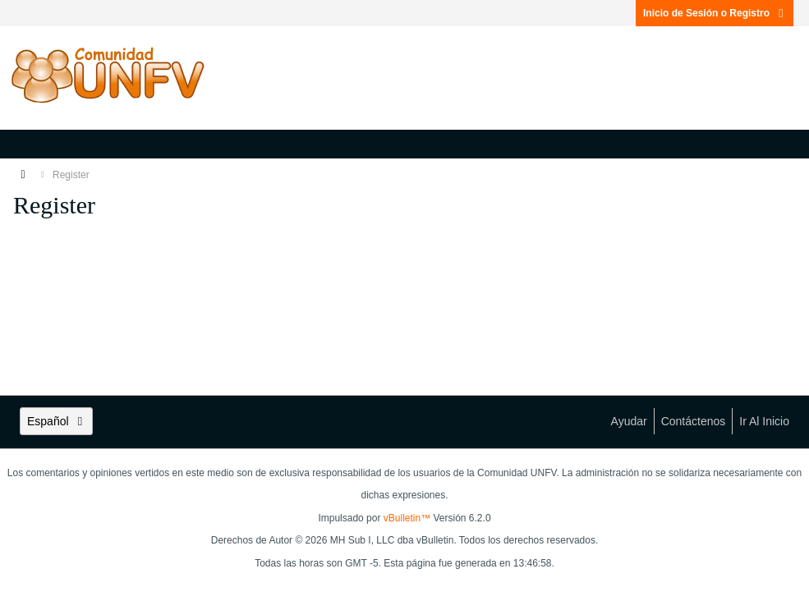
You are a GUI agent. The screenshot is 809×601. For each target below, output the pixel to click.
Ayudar (629, 421)
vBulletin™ (407, 518)
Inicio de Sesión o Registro (714, 13)
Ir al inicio (764, 421)
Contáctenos (693, 421)
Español (56, 421)
